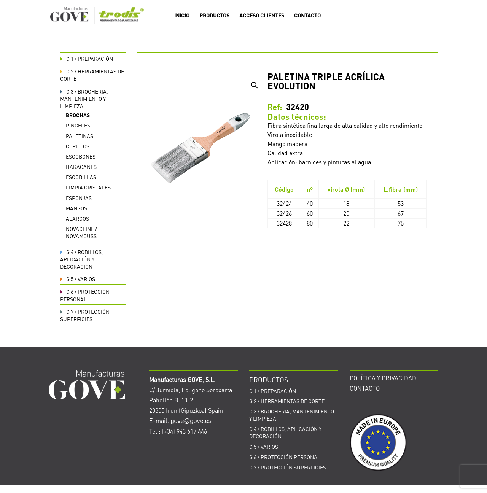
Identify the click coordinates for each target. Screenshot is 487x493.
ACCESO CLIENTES (261, 16)
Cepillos (77, 146)
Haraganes (81, 166)
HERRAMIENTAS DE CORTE (287, 401)
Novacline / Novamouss (81, 232)
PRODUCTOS (214, 16)
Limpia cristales (88, 187)
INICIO (181, 16)
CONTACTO (307, 16)
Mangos (76, 208)
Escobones (80, 156)
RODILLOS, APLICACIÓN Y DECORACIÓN (81, 259)
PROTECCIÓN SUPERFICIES (85, 315)
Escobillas (81, 176)
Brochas (78, 114)
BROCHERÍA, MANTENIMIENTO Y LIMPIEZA (84, 98)
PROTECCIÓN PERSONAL (85, 295)
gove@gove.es (191, 421)
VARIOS (77, 278)
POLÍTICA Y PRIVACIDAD (383, 378)
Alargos (77, 218)
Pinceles (78, 125)
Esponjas (79, 197)
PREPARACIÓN (86, 58)
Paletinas (79, 135)
